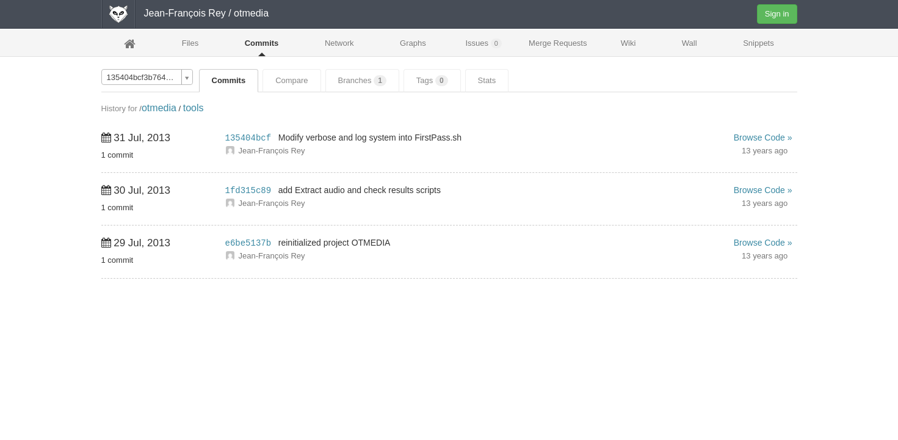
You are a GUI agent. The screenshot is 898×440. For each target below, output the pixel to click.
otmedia (159, 108)
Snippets (758, 43)
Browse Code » (763, 137)
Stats (487, 80)
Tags (432, 80)
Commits (262, 43)
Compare (291, 80)
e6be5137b (248, 243)
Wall (689, 43)
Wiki (628, 43)
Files (190, 43)
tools (193, 108)
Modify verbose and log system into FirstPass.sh (370, 137)
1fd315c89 (248, 191)
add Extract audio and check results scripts (359, 190)
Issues (483, 43)
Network (339, 43)
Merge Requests (558, 46)
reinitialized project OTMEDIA (334, 243)
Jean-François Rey (185, 13)
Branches (362, 80)
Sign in (777, 13)
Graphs (413, 43)
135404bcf (248, 138)
